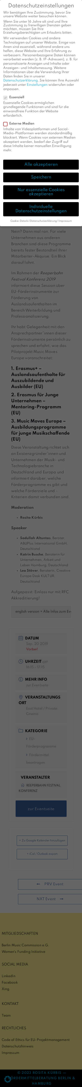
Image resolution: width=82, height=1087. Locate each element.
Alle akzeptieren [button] (41, 161)
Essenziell (15, 93)
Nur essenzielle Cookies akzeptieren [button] (41, 188)
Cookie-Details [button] (19, 217)
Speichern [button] (41, 173)
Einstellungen (37, 81)
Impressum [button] (65, 217)
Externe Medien (20, 120)
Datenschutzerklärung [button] (43, 217)
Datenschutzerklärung (20, 77)
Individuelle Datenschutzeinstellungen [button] (41, 205)
